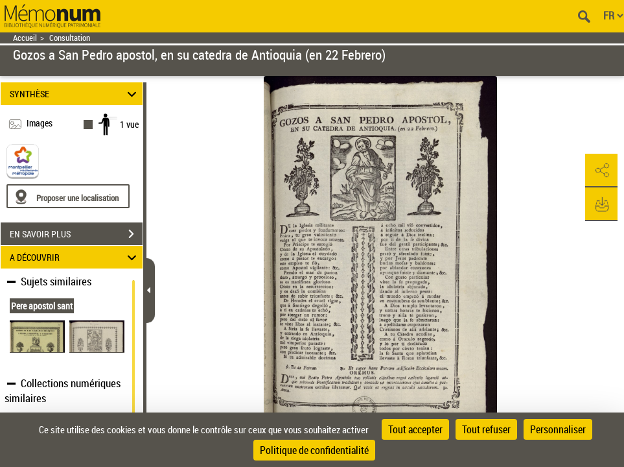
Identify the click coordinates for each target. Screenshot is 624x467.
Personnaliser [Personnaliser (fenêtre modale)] (558, 429)
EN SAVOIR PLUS (76, 234)
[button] (601, 170)
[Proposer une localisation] (68, 196)
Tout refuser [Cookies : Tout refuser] (486, 429)
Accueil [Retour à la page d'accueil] (25, 37)
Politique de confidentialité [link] (314, 450)
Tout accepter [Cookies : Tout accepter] (415, 429)
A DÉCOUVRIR (75, 257)
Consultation (69, 37)
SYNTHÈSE (75, 93)
